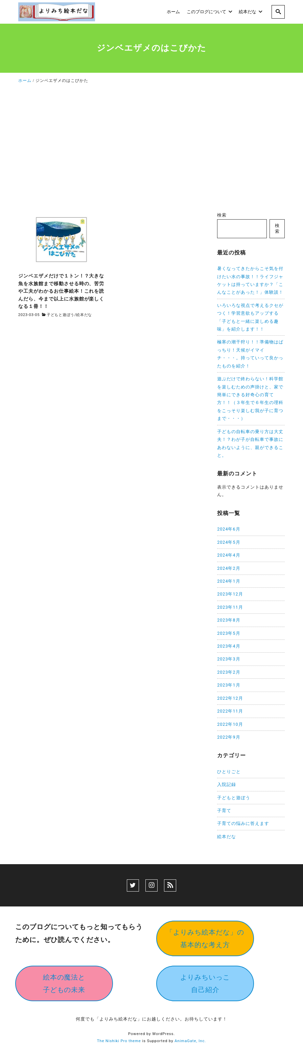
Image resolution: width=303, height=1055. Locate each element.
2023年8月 (228, 620)
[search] (278, 12)
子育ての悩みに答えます (243, 823)
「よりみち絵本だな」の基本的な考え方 (205, 938)
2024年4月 (228, 555)
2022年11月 (230, 711)
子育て (224, 810)
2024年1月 (228, 581)
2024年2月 (228, 568)
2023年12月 (230, 594)
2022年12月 (230, 698)
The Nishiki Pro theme (119, 1041)
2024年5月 (228, 542)
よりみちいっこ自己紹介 (205, 983)
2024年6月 (228, 529)
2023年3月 (228, 658)
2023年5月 (228, 633)
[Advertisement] (151, 149)
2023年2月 (228, 672)
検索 (222, 215)
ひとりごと (229, 771)
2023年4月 (228, 646)
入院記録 (226, 784)
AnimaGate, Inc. (190, 1041)
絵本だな (84, 315)
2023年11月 (230, 607)
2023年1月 (228, 685)
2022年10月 (230, 724)
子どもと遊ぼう (60, 315)
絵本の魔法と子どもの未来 (64, 983)
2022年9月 (228, 737)
